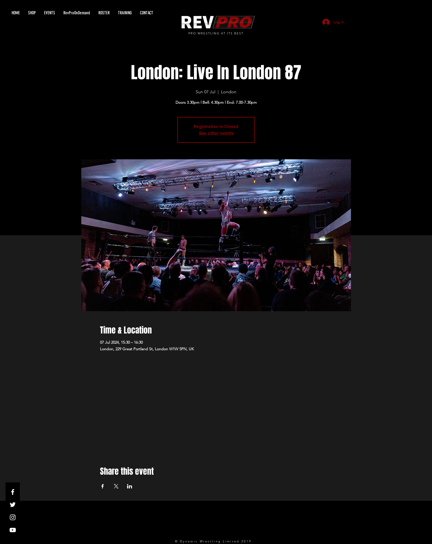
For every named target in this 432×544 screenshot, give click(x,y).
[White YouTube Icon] (13, 530)
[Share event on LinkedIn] (129, 486)
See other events (216, 133)
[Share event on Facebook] (102, 486)
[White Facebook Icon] (13, 492)
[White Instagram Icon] (13, 517)
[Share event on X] (116, 486)
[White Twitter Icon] (13, 505)
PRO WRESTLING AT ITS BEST (216, 33)
